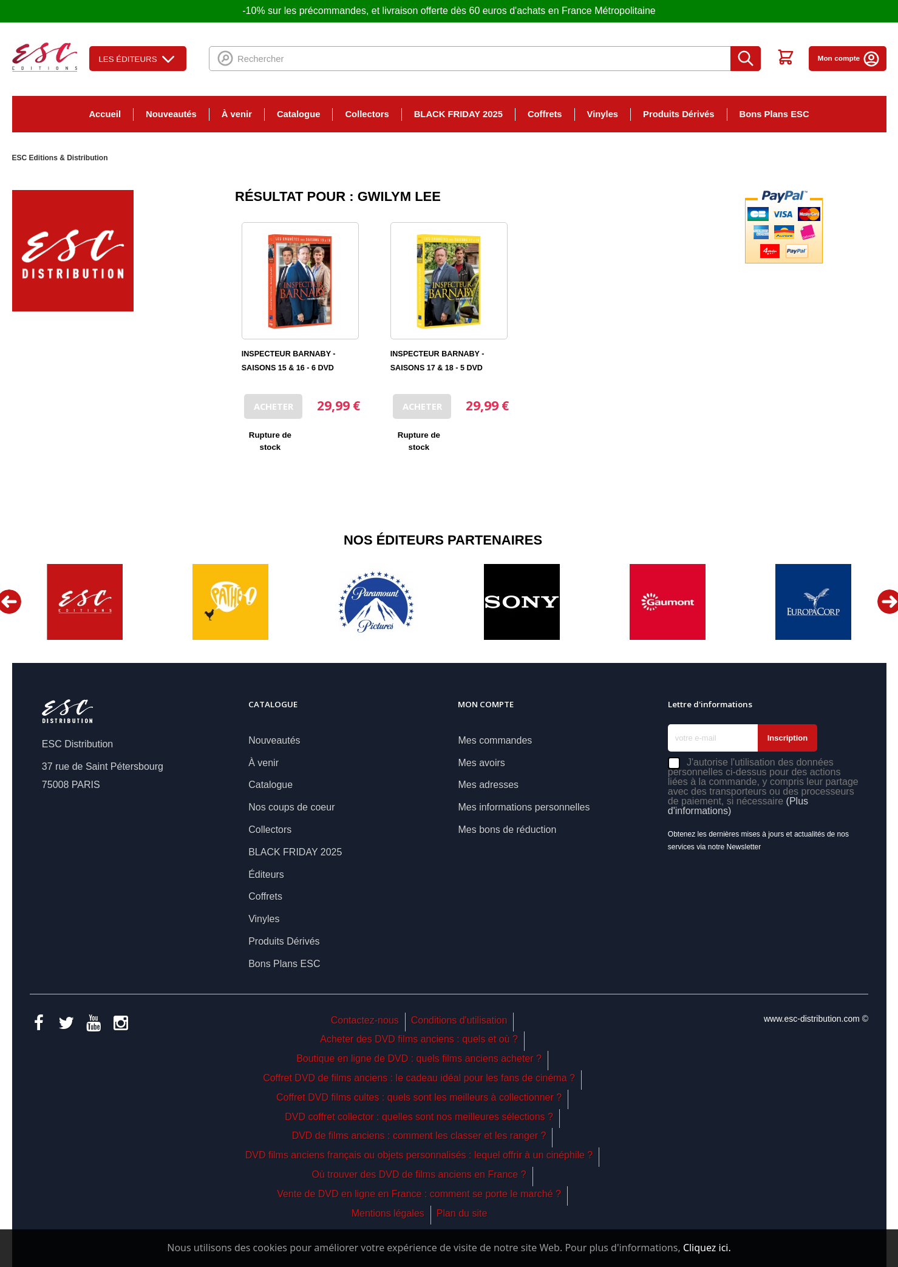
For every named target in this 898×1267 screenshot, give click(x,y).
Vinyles (603, 114)
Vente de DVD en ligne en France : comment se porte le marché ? (419, 1194)
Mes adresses (488, 785)
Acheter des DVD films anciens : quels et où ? (419, 1039)
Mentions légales (388, 1213)
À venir (237, 114)
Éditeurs (266, 874)
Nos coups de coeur (291, 807)
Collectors (367, 114)
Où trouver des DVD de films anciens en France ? (419, 1174)
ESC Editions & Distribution (60, 158)
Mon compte (849, 58)
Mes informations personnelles (524, 807)
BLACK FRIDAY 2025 (458, 114)
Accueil (105, 114)
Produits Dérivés (678, 114)
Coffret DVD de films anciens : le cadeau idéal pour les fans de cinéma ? (419, 1078)
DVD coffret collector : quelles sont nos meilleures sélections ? (419, 1117)
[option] (85, 602)
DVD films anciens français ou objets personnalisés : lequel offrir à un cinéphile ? (419, 1155)
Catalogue (298, 114)
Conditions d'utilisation (459, 1020)
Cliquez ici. (707, 1247)
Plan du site (462, 1213)
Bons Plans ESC (774, 114)
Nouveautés (171, 114)
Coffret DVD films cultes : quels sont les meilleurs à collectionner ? (419, 1097)
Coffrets (545, 114)
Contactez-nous (365, 1020)
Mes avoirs (481, 763)
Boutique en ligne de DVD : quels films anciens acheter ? (419, 1058)
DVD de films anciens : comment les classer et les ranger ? (419, 1135)
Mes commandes (495, 740)
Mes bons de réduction (507, 829)
